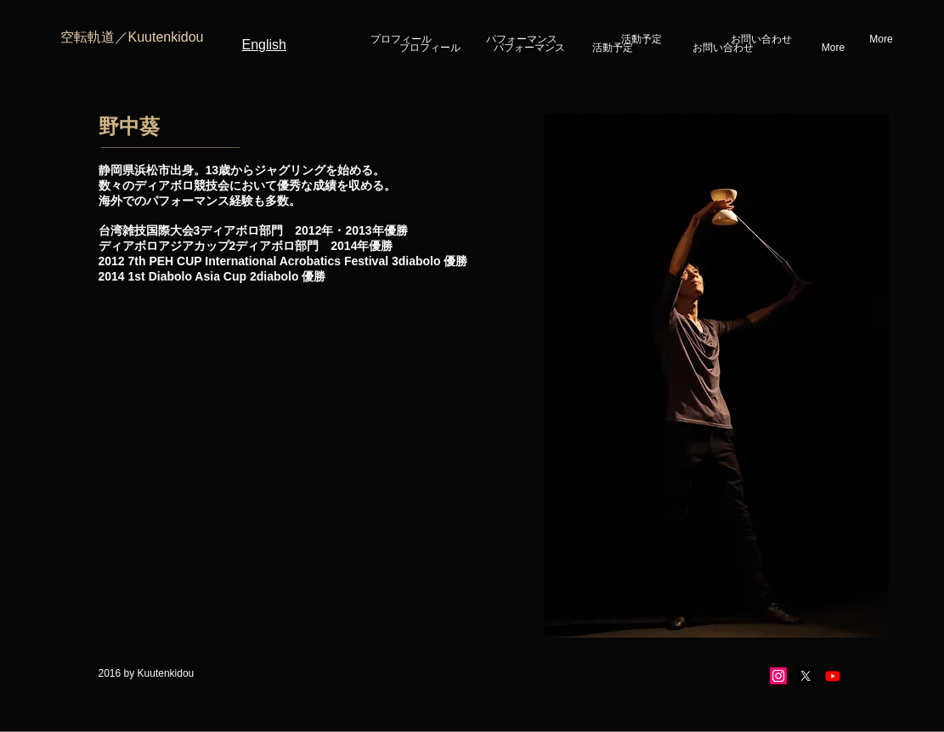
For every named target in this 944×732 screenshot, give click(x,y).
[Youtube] (832, 675)
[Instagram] (778, 675)
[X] (805, 675)
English (264, 44)
